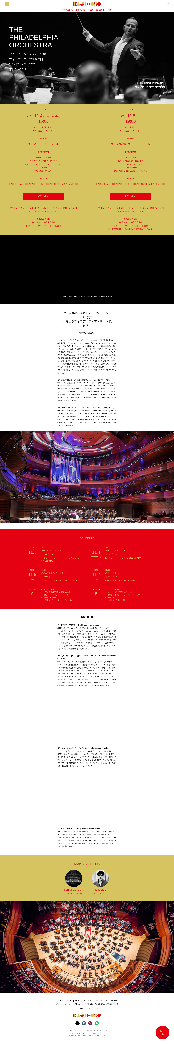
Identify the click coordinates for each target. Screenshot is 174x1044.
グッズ (107, 1000)
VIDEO (90, 10)
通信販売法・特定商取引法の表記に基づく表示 (101, 1004)
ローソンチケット (55, 208)
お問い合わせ (78, 1004)
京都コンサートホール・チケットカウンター (59, 558)
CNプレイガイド (71, 208)
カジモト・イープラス (118, 558)
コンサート (69, 1000)
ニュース (60, 1000)
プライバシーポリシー (64, 1004)
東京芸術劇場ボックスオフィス (130, 211)
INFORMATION (80, 10)
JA (164, 4)
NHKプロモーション (113, 581)
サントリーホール (47, 144)
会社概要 (114, 1000)
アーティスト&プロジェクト (84, 1000)
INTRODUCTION (67, 10)
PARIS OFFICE (79, 1009)
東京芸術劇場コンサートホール (130, 144)
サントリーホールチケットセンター (43, 211)
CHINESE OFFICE (93, 1009)
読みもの (99, 1000)
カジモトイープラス (16, 208)
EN (168, 4)
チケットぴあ (41, 208)
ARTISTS (110, 10)
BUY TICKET (43, 196)
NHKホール (115, 573)
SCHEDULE (100, 10)
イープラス (30, 208)
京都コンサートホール (56, 550)
